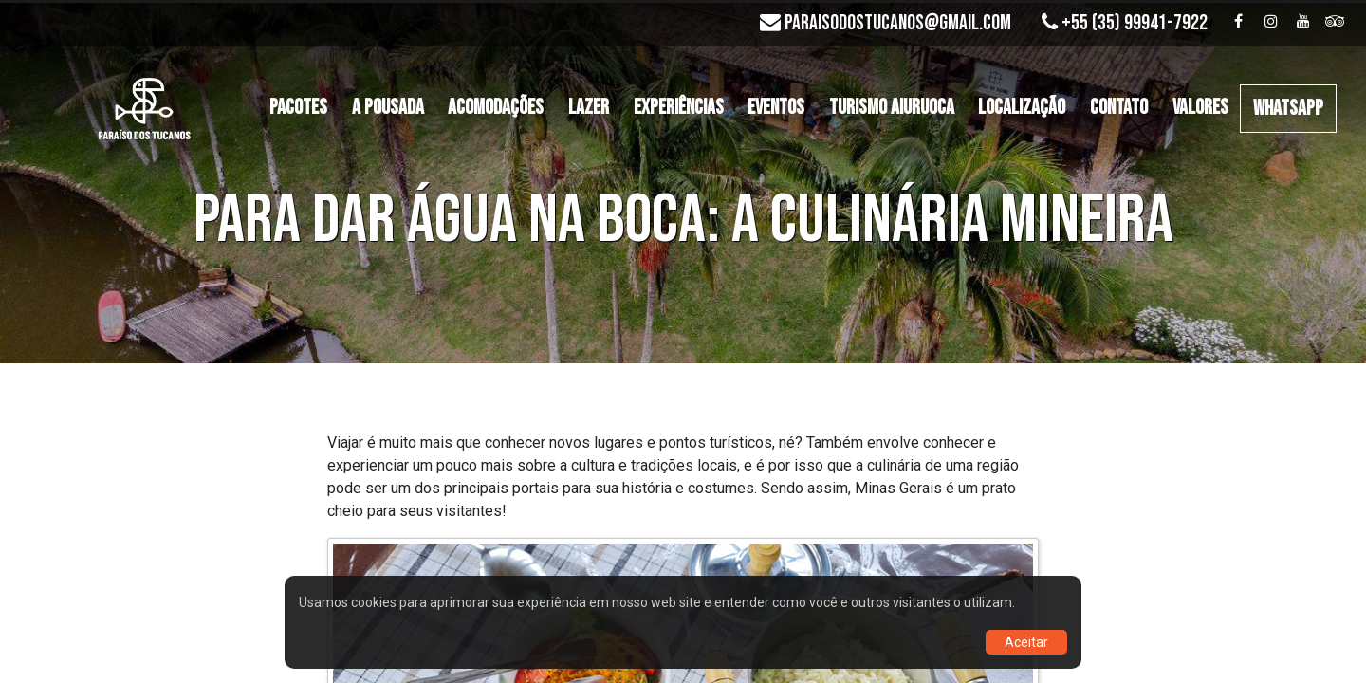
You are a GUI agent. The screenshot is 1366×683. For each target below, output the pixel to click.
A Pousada (388, 107)
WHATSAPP (1288, 108)
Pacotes (298, 107)
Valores (1200, 107)
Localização (1021, 107)
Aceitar (1026, 642)
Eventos (776, 107)
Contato (1119, 107)
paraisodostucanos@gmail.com (898, 23)
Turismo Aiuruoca (891, 107)
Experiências (679, 107)
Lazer (588, 107)
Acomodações (496, 107)
